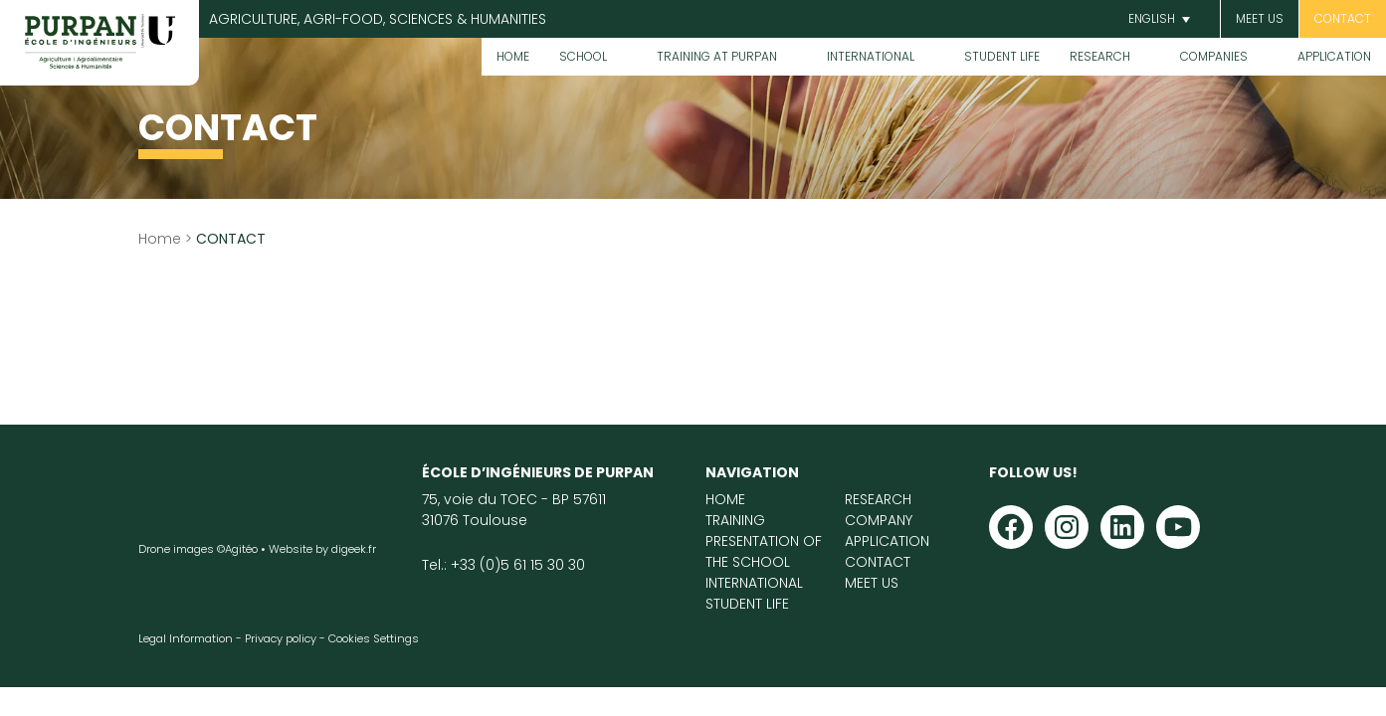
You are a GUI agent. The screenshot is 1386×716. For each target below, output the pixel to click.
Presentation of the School (763, 551)
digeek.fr (353, 549)
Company (878, 520)
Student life (1002, 56)
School (583, 56)
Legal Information (185, 638)
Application (1334, 56)
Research (1100, 56)
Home (512, 56)
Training (735, 520)
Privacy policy (280, 638)
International (870, 56)
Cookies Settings (373, 638)
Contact (877, 562)
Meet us (1260, 18)
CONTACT (1342, 18)
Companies (1214, 56)
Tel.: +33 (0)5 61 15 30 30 (503, 565)
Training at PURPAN (717, 56)
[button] (1156, 19)
